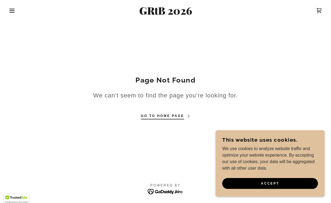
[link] (166, 13)
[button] (17, 10)
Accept (270, 183)
